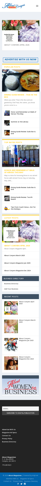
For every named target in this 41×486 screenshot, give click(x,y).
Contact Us (6, 435)
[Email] (20, 408)
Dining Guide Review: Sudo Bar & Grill (23, 133)
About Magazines (15, 475)
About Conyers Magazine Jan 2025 (17, 263)
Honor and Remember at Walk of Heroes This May (23, 113)
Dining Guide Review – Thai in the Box (20, 96)
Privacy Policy (7, 439)
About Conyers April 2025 (17, 45)
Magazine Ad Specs (9, 432)
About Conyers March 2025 (14, 255)
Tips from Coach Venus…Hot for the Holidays (23, 208)
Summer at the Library (19, 122)
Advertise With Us (9, 429)
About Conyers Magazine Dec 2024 (17, 271)
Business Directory (11, 284)
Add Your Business (11, 289)
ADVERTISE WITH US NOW (20, 59)
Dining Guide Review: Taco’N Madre (21, 198)
